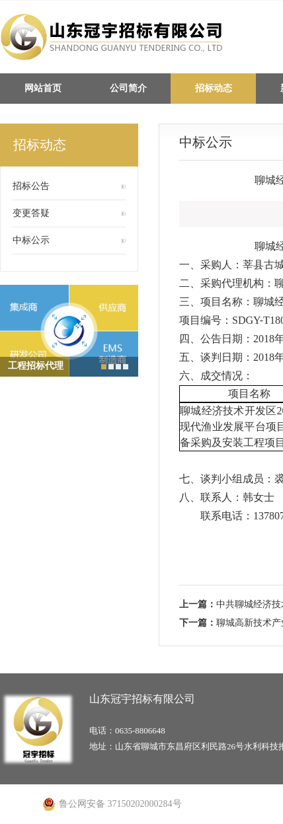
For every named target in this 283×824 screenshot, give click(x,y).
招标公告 (31, 186)
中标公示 (31, 240)
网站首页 (42, 88)
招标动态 (213, 88)
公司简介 (128, 88)
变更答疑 (31, 213)
